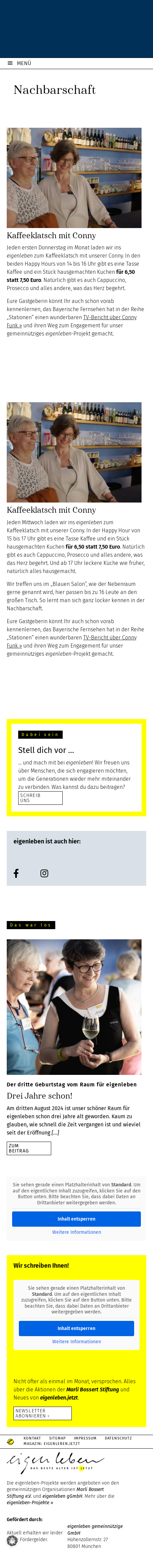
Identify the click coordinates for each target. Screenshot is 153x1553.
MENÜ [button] (24, 63)
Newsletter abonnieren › (33, 1413)
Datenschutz (118, 1438)
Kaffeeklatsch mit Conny (51, 235)
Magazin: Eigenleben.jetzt (52, 1444)
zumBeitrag (19, 1148)
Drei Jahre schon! (39, 1095)
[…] (55, 1132)
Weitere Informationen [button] (76, 1232)
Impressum (85, 1438)
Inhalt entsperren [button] (76, 1219)
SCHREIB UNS (30, 798)
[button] (12, 1541)
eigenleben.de (76, 30)
